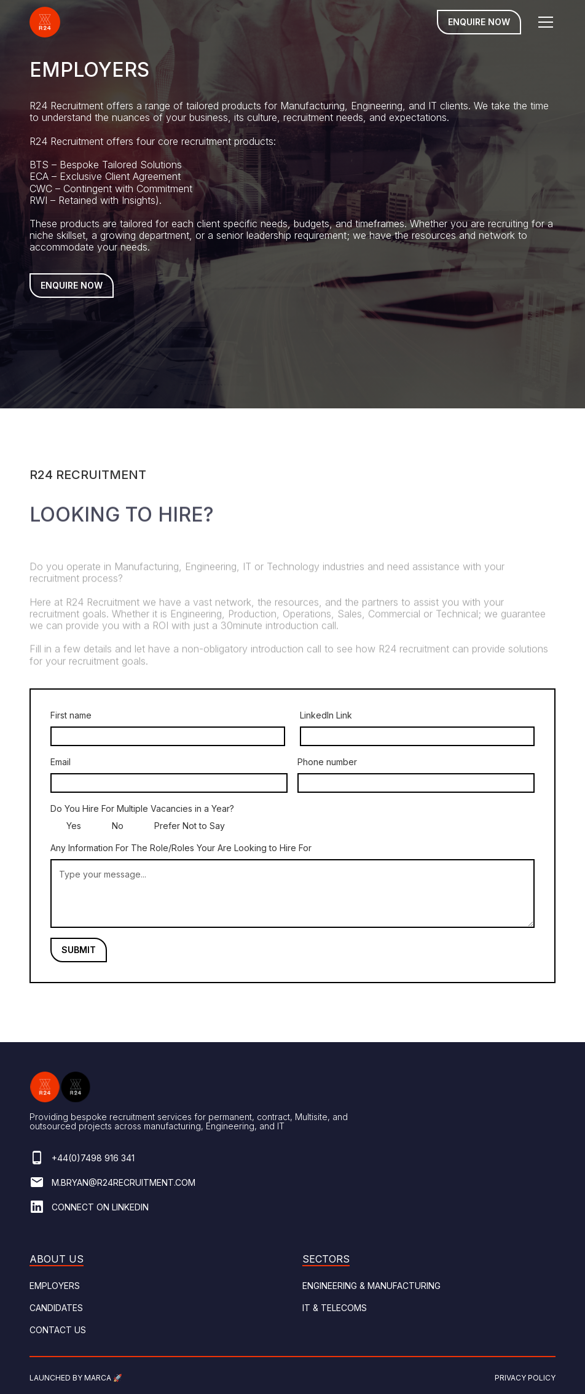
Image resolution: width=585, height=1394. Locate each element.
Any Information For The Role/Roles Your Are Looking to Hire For (181, 848)
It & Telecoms (334, 1307)
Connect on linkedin (100, 1207)
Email (60, 762)
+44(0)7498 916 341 (93, 1157)
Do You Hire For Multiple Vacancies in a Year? (142, 808)
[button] (543, 22)
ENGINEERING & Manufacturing (371, 1285)
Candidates (56, 1307)
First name (71, 715)
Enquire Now (479, 22)
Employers (54, 1285)
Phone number (327, 762)
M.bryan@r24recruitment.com (123, 1182)
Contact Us (57, 1330)
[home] (44, 22)
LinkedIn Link (326, 715)
